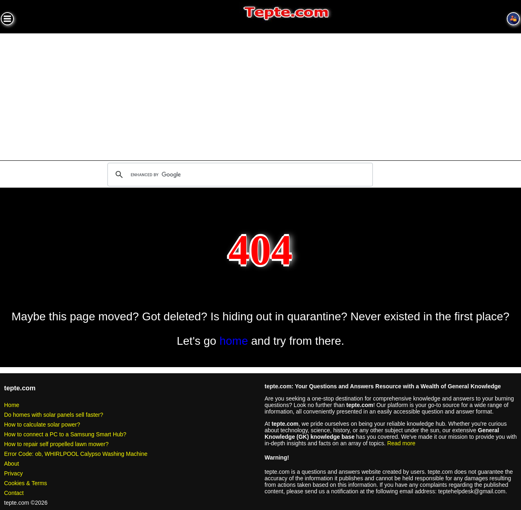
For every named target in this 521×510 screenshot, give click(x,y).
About (11, 463)
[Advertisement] (260, 94)
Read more (401, 443)
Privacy (13, 473)
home (233, 341)
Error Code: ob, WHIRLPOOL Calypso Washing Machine (75, 454)
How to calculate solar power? (42, 424)
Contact (14, 493)
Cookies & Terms (25, 483)
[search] (239, 174)
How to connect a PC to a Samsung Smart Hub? (65, 434)
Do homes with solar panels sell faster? (53, 415)
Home (11, 405)
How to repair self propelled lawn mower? (56, 444)
